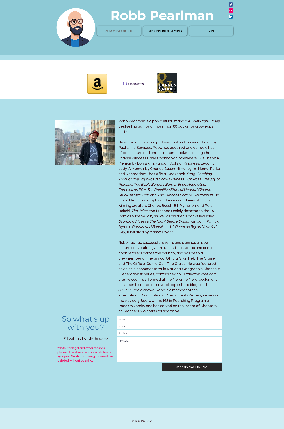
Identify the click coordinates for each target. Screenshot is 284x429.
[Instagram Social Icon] (231, 10)
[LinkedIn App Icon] (231, 17)
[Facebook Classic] (231, 4)
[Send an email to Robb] (192, 367)
